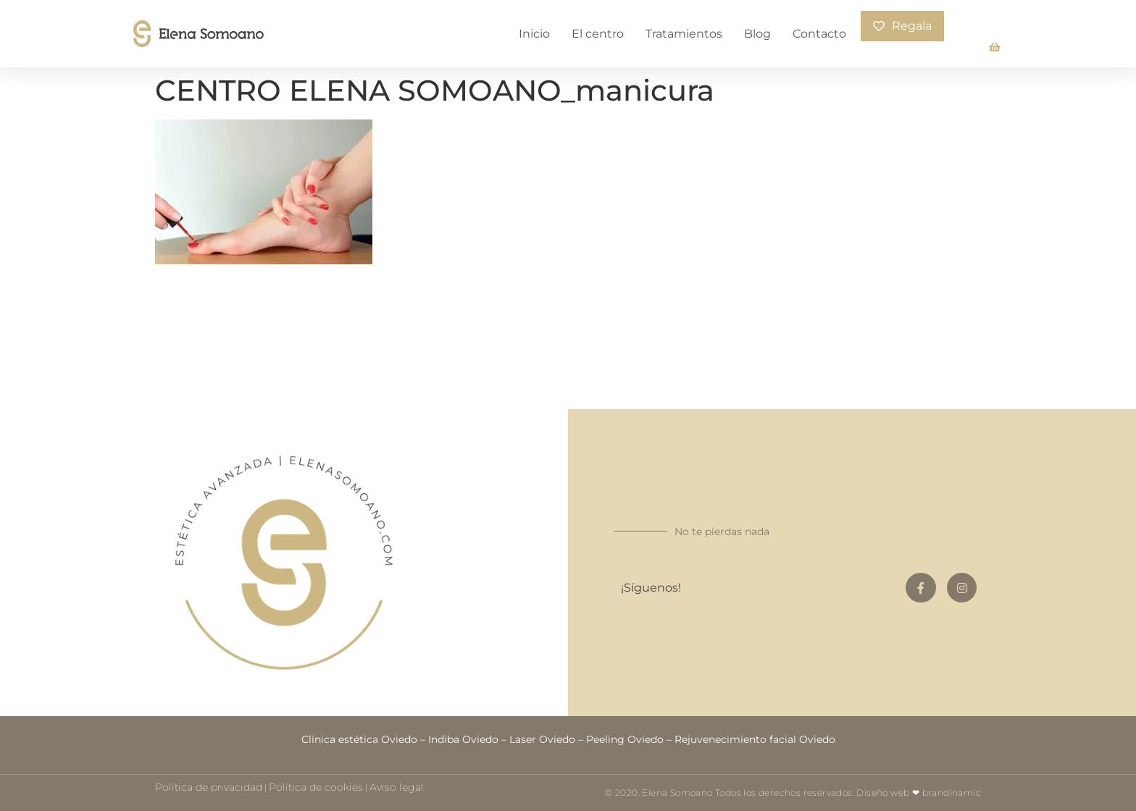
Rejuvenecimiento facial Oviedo (754, 739)
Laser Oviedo (542, 739)
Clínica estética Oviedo (359, 739)
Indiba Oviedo (463, 739)
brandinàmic (951, 792)
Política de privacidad (208, 787)
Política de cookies (316, 787)
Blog (757, 34)
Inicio (534, 34)
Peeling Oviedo (625, 739)
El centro (598, 34)
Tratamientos (684, 34)
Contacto (819, 34)
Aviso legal (396, 787)
